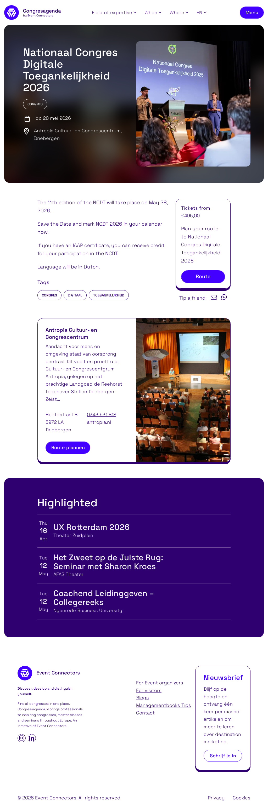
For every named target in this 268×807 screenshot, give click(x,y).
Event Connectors (51, 726)
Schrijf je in (223, 756)
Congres (35, 104)
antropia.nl (99, 422)
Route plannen (68, 447)
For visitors (148, 690)
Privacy (216, 798)
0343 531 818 (101, 414)
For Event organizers (159, 683)
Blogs (142, 698)
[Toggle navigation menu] (252, 13)
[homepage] (32, 12)
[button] (114, 12)
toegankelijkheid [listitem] (108, 295)
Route (203, 276)
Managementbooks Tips (163, 705)
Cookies (241, 798)
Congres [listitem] (49, 295)
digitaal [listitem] (75, 295)
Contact (145, 713)
